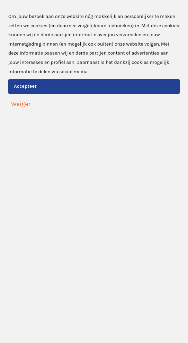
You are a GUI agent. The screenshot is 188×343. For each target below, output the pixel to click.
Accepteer (25, 86)
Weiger (20, 104)
